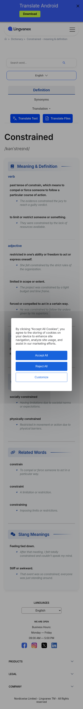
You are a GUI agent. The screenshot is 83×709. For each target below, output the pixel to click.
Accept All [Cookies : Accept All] (41, 355)
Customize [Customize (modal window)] (41, 377)
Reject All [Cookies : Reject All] (42, 366)
